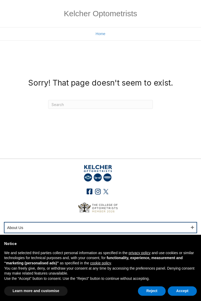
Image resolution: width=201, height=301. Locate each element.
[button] (89, 191)
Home (100, 34)
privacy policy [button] (139, 253)
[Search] (100, 104)
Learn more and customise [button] (36, 291)
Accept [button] (182, 291)
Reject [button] (151, 291)
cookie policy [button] (100, 263)
